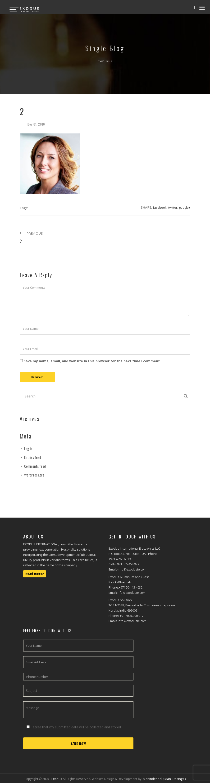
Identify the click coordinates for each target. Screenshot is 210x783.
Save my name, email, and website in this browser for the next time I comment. (92, 361)
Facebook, (160, 207)
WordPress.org (34, 474)
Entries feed (32, 457)
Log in (28, 448)
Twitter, (173, 207)
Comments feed (35, 466)
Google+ (184, 207)
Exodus (57, 779)
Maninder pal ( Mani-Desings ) (164, 779)
